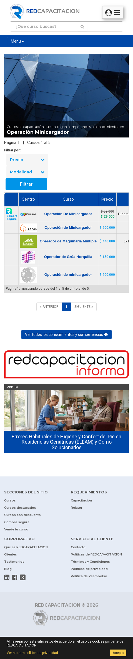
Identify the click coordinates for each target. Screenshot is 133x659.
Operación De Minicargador (68, 214)
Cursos (10, 500)
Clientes (10, 554)
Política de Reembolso (89, 576)
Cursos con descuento (22, 515)
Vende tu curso (16, 529)
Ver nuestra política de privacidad (32, 653)
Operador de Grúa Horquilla (68, 257)
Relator (76, 508)
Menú (17, 41)
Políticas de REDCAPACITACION (96, 554)
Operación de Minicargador (68, 227)
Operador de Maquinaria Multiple (68, 241)
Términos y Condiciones (90, 562)
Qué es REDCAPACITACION (26, 547)
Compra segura (16, 522)
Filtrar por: (12, 150)
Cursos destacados (20, 508)
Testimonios (14, 562)
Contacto (78, 547)
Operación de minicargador (68, 274)
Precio (27, 160)
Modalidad (27, 172)
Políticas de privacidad (89, 569)
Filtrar (26, 184)
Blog (8, 569)
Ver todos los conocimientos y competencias (66, 334)
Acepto (118, 653)
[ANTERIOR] (49, 307)
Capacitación (81, 500)
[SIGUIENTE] (84, 307)
